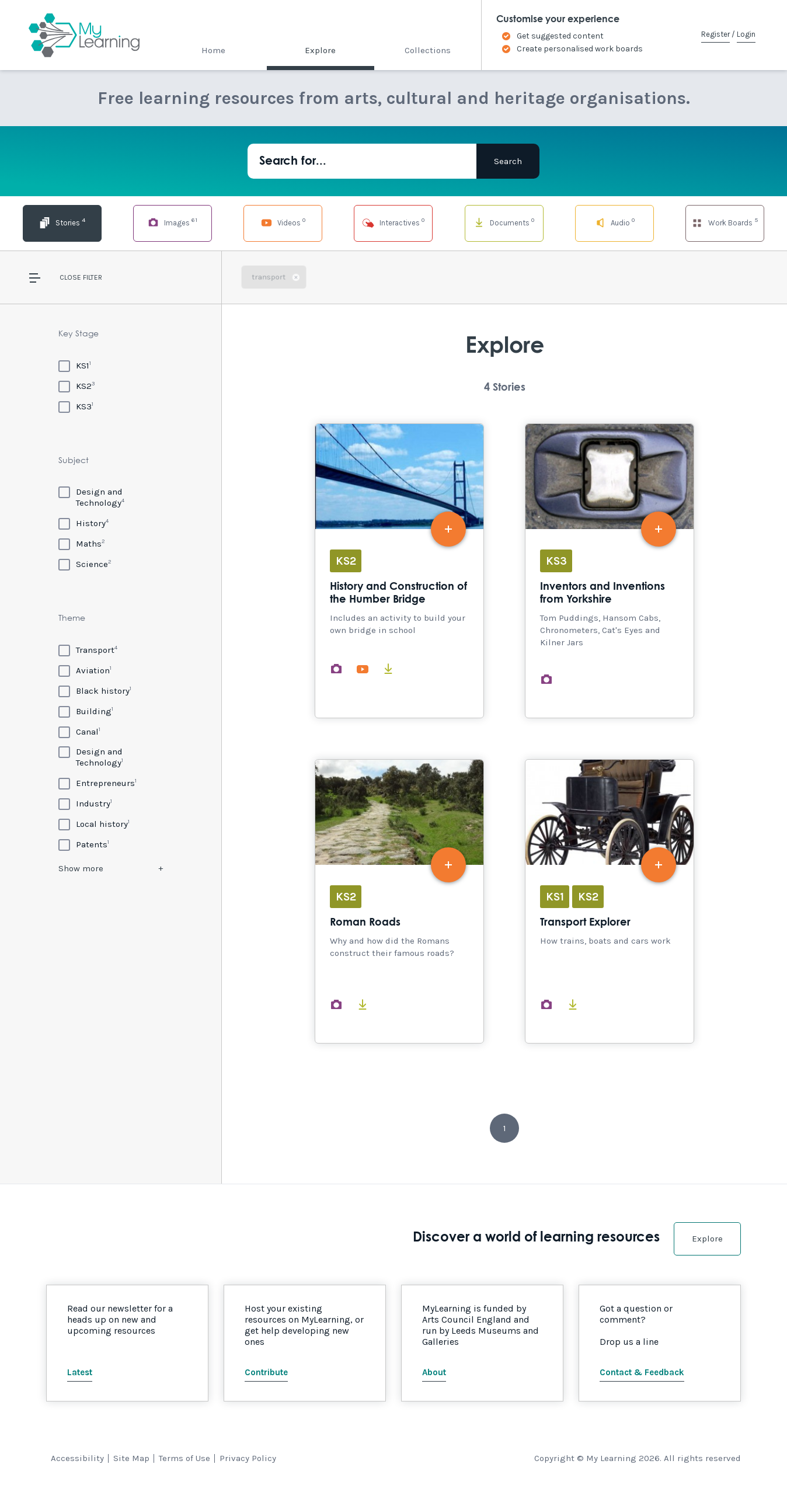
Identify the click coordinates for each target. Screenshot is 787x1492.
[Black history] (94, 690)
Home (213, 50)
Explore (320, 50)
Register (715, 34)
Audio (614, 222)
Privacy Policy (248, 1458)
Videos (283, 222)
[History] (83, 522)
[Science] (85, 563)
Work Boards (724, 222)
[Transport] (87, 649)
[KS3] (75, 406)
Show (80, 868)
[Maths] (81, 543)
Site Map (131, 1458)
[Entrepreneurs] (97, 782)
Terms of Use (184, 1458)
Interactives (393, 222)
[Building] (85, 711)
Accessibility (77, 1458)
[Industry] (85, 803)
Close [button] (70, 277)
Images (172, 222)
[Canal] (79, 731)
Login (746, 34)
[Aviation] (85, 670)
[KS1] (74, 365)
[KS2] (76, 385)
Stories (62, 222)
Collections (428, 50)
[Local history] (94, 823)
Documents (503, 222)
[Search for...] (362, 161)
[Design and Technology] (110, 497)
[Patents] (83, 844)
